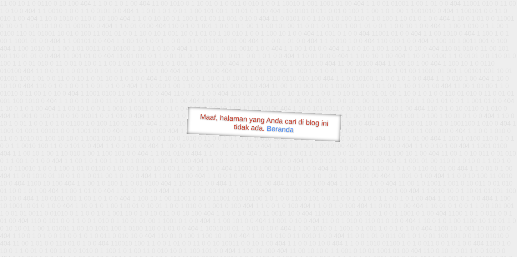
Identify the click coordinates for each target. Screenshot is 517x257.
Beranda (280, 128)
